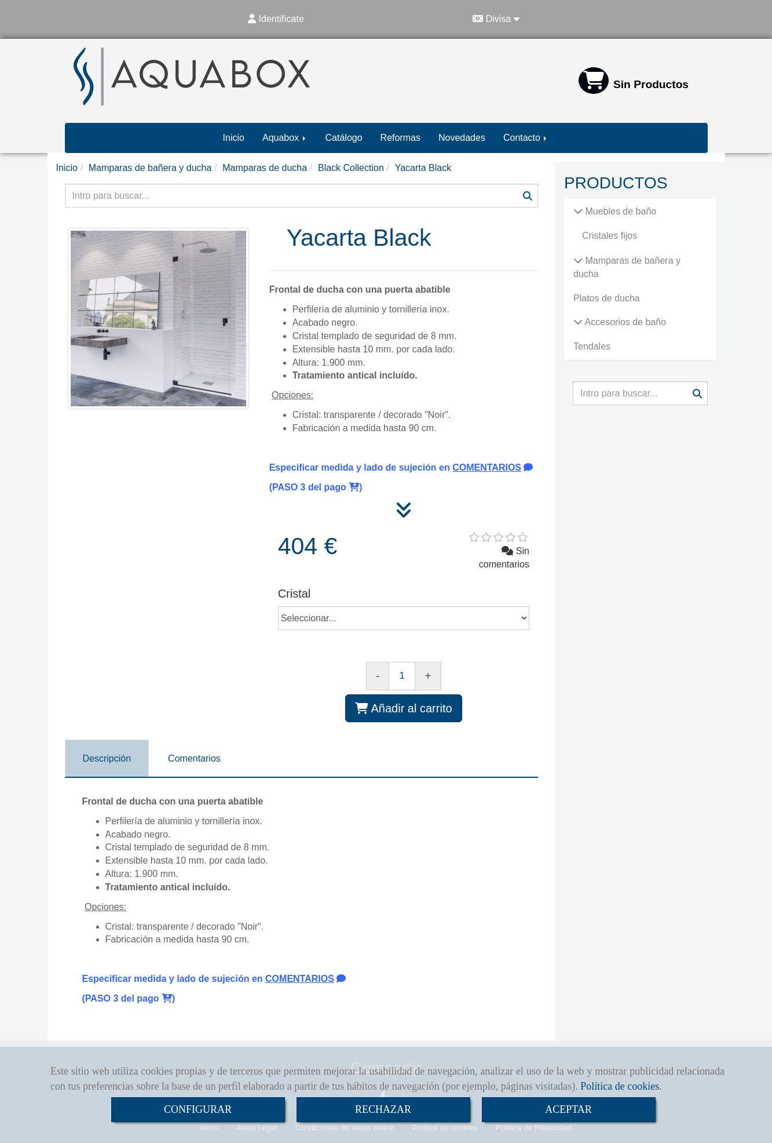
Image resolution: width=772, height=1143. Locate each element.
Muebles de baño (619, 211)
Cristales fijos (609, 236)
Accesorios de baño (624, 322)
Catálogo (344, 138)
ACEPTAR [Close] (568, 1109)
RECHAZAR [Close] (383, 1109)
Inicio (233, 138)
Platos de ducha (606, 298)
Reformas (400, 138)
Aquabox (285, 138)
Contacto (525, 138)
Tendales (591, 346)
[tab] (107, 758)
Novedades (461, 138)
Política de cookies (619, 1086)
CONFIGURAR (198, 1109)
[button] (276, 19)
